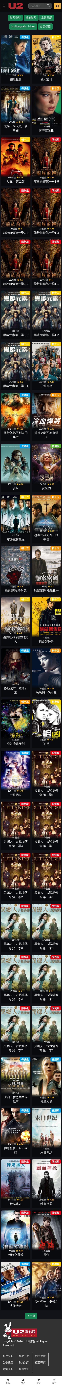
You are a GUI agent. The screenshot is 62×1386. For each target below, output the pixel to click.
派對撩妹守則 (16, 743)
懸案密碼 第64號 (16, 590)
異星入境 (46, 1101)
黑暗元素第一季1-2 (46, 335)
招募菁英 (40, 1362)
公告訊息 (8, 1362)
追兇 (46, 743)
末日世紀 (46, 1152)
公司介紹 (8, 1369)
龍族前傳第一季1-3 (46, 232)
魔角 (46, 1254)
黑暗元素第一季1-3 (15, 335)
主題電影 (46, 17)
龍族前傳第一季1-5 (46, 181)
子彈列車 (46, 386)
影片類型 (15, 17)
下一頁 (31, 1315)
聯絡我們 (24, 1362)
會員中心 (24, 1369)
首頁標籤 (45, 26)
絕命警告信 (46, 641)
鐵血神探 (46, 1203)
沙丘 (16, 488)
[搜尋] (36, 6)
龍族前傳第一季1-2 (15, 283)
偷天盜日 (46, 79)
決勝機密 (16, 1305)
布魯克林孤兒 (16, 539)
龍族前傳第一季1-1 (46, 283)
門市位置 (40, 1356)
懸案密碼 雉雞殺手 (46, 590)
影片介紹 (8, 1356)
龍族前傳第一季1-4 (15, 232)
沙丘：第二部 (16, 181)
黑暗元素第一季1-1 (15, 386)
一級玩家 (16, 794)
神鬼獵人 (16, 1203)
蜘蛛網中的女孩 (46, 692)
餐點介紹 (24, 1356)
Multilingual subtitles (23, 26)
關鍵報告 (16, 79)
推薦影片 (31, 17)
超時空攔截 (15, 1254)
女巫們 (46, 488)
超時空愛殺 (46, 130)
